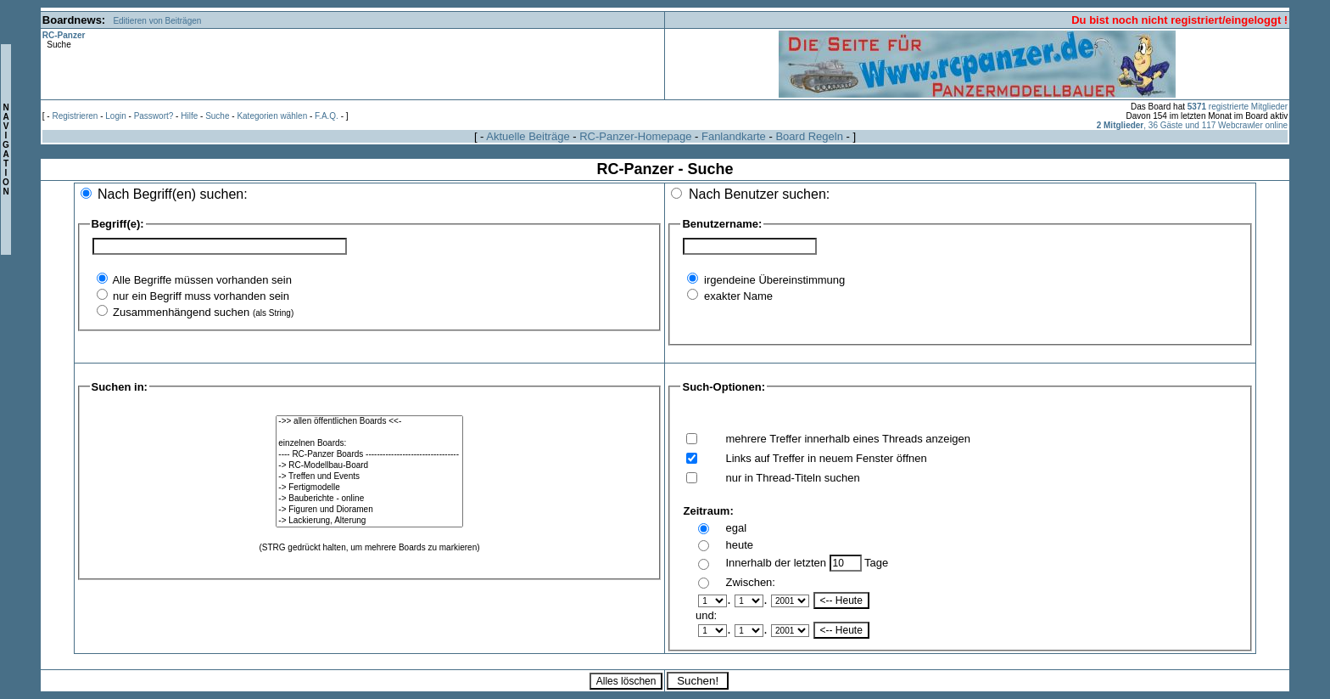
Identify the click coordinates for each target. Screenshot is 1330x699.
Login (115, 116)
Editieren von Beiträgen (157, 20)
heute (739, 544)
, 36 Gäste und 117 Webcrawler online (1192, 125)
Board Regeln (809, 136)
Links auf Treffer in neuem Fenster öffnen (825, 458)
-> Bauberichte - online (369, 499)
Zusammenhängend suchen (202, 312)
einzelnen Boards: (369, 443)
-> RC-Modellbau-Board (369, 465)
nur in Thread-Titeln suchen (792, 477)
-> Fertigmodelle (369, 487)
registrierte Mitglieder (1238, 106)
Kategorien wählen (272, 116)
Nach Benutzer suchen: (759, 194)
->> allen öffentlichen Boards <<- (369, 421)
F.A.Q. (326, 116)
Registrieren (75, 116)
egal (735, 527)
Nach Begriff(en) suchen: (173, 194)
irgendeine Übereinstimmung (773, 279)
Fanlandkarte (733, 136)
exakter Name (737, 296)
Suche (217, 116)
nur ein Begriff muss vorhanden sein (200, 296)
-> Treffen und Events (369, 476)
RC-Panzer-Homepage (635, 136)
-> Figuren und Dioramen (369, 510)
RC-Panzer (64, 35)
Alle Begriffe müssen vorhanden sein (201, 279)
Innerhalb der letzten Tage (806, 562)
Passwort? (154, 116)
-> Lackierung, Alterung (369, 521)
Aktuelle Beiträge (527, 136)
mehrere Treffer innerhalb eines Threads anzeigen (847, 438)
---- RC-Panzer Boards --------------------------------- (369, 454)
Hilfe (189, 116)
